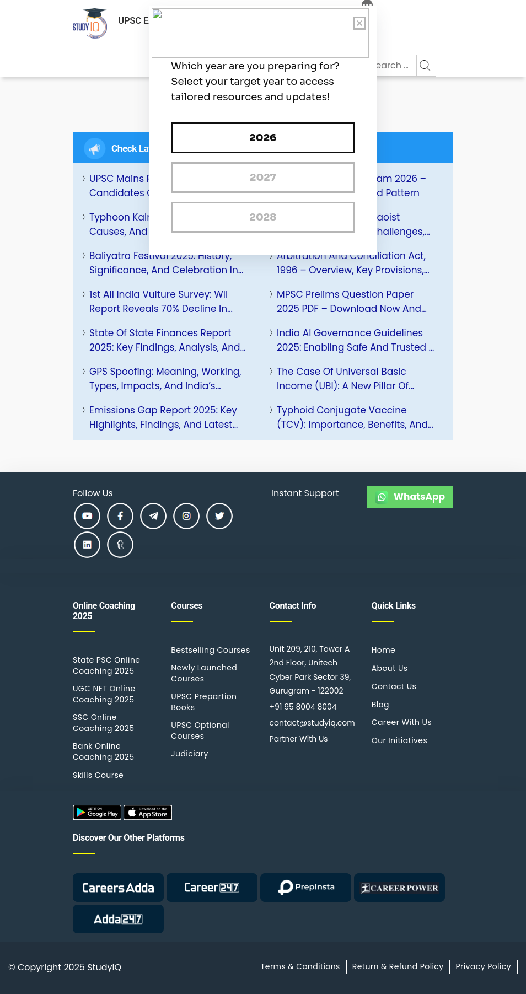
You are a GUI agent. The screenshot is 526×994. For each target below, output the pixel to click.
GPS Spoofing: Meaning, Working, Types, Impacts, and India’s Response (165, 379)
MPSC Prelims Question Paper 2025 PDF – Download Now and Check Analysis (349, 302)
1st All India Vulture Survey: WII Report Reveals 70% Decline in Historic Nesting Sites (158, 302)
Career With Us (402, 722)
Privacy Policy (483, 966)
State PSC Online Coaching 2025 (106, 665)
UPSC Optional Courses (200, 730)
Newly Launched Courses (204, 673)
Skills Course (98, 775)
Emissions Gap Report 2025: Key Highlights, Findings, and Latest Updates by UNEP (163, 418)
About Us (390, 668)
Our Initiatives (399, 740)
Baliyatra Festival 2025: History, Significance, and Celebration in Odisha (163, 263)
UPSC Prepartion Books (204, 702)
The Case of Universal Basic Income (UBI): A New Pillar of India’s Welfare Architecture (343, 379)
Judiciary (189, 753)
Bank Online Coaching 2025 (103, 751)
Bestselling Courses (210, 649)
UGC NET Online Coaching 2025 (104, 694)
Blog (380, 704)
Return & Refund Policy (398, 966)
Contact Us (394, 686)
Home (383, 649)
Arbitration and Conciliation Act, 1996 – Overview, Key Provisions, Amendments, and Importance (351, 263)
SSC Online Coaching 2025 (103, 723)
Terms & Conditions (300, 966)
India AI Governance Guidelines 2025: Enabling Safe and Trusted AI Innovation (357, 340)
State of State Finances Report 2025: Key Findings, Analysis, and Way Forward (164, 340)
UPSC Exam (141, 20)
